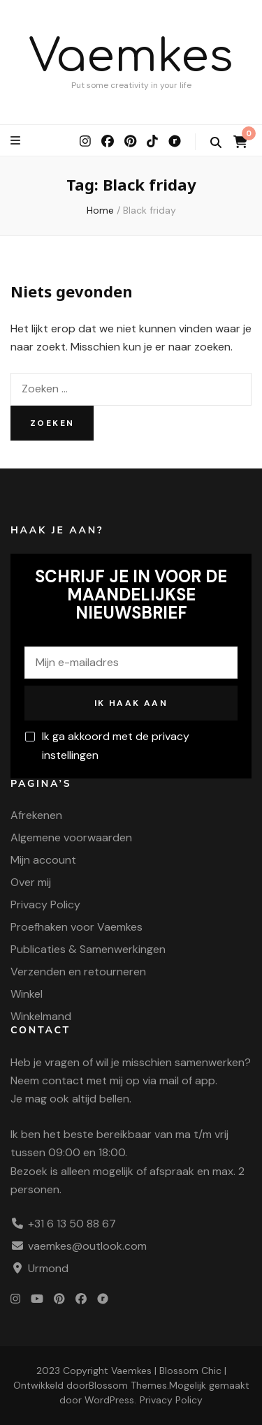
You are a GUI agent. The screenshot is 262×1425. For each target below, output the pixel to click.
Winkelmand (40, 1016)
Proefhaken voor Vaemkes (76, 927)
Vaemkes (131, 57)
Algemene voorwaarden (71, 837)
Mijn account (43, 859)
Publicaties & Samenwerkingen (88, 949)
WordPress (109, 1400)
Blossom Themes (128, 1385)
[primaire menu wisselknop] (17, 141)
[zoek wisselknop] (215, 143)
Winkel (26, 994)
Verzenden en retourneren (78, 971)
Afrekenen (36, 815)
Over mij (30, 882)
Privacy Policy (45, 904)
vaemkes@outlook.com (87, 1246)
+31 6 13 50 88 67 (72, 1223)
